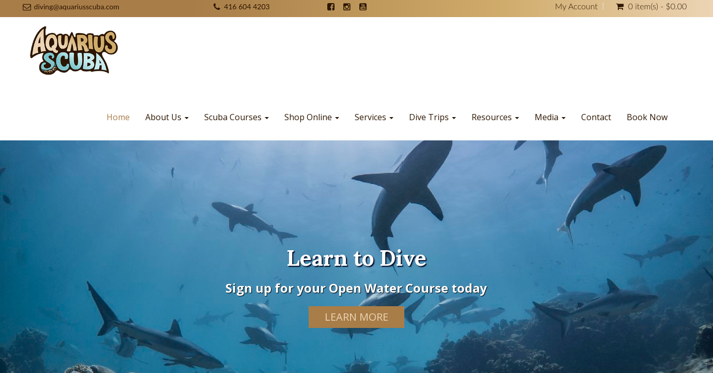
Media (550, 117)
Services (374, 117)
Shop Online (311, 117)
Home (118, 117)
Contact (596, 117)
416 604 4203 (246, 6)
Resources (495, 117)
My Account (576, 6)
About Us (167, 117)
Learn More (356, 317)
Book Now (647, 117)
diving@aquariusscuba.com (76, 6)
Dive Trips (432, 117)
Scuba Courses (236, 117)
